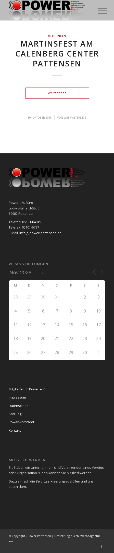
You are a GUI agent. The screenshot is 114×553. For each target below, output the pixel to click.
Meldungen (57, 36)
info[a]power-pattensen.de (40, 233)
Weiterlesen (57, 93)
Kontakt (15, 430)
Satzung (15, 414)
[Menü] (98, 11)
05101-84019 (31, 222)
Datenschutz (18, 405)
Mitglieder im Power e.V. (27, 389)
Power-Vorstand (21, 422)
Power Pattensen (39, 536)
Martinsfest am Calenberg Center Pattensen (57, 53)
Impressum (17, 397)
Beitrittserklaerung (50, 481)
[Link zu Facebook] (101, 546)
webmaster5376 (75, 117)
